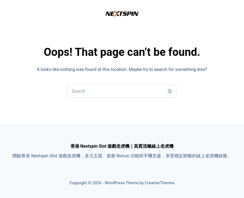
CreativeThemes (160, 182)
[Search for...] (115, 91)
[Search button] (170, 91)
